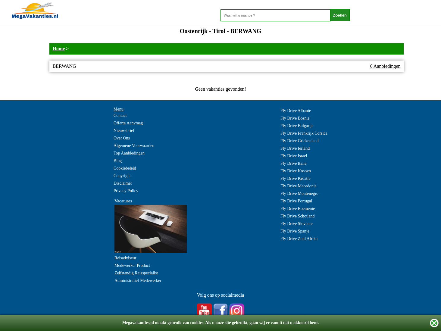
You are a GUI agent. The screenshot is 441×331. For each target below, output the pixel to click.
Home (58, 48)
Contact (120, 115)
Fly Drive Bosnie (294, 118)
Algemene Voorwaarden (134, 145)
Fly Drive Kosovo (295, 171)
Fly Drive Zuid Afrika (298, 238)
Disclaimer (123, 183)
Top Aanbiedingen (129, 153)
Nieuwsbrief (124, 130)
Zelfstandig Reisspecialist (136, 273)
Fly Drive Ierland (295, 148)
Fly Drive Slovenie (296, 223)
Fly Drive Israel (293, 156)
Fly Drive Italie (293, 163)
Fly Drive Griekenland (299, 141)
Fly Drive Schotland (297, 216)
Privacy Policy (126, 191)
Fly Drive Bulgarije (297, 125)
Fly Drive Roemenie (297, 208)
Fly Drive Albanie (295, 110)
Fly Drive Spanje (294, 231)
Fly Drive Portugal (296, 201)
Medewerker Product (132, 265)
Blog (118, 160)
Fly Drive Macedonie (298, 186)
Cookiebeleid (125, 168)
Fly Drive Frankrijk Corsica (303, 133)
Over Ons (122, 138)
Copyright (122, 175)
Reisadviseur (125, 258)
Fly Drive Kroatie (295, 178)
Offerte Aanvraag (128, 123)
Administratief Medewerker (137, 280)
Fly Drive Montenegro (299, 193)
